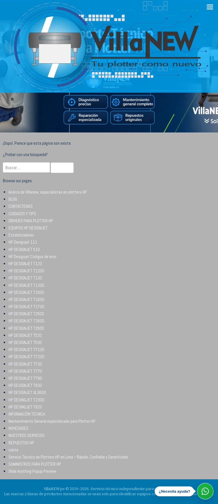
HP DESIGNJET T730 (25, 364)
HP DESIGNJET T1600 (26, 299)
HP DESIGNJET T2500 (26, 313)
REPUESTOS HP (21, 442)
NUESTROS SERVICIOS (27, 435)
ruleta (13, 450)
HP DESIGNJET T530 (25, 342)
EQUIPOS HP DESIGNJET (28, 228)
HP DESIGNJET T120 (25, 263)
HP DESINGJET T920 (25, 407)
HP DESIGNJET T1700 (26, 306)
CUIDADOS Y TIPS (22, 213)
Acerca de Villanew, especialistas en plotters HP (48, 192)
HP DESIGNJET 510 (24, 249)
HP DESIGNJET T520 (25, 335)
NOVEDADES (18, 428)
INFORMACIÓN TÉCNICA (27, 414)
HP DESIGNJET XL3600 (27, 392)
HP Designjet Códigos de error (32, 256)
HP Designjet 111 (23, 242)
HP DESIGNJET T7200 (26, 356)
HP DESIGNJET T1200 (26, 270)
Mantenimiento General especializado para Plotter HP (52, 421)
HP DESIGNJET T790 (25, 378)
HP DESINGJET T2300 (26, 400)
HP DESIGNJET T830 (25, 385)
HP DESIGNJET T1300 (26, 285)
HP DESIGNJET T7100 (26, 349)
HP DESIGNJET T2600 (26, 320)
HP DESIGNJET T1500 (26, 292)
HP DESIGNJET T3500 (26, 328)
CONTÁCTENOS (21, 206)
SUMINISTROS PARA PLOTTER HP (35, 464)
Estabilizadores (21, 235)
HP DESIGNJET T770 (25, 371)
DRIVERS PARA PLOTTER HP (31, 220)
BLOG (13, 199)
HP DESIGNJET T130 (25, 278)
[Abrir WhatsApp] (205, 491)
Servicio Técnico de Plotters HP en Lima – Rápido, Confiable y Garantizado (68, 457)
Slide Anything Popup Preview (32, 471)
